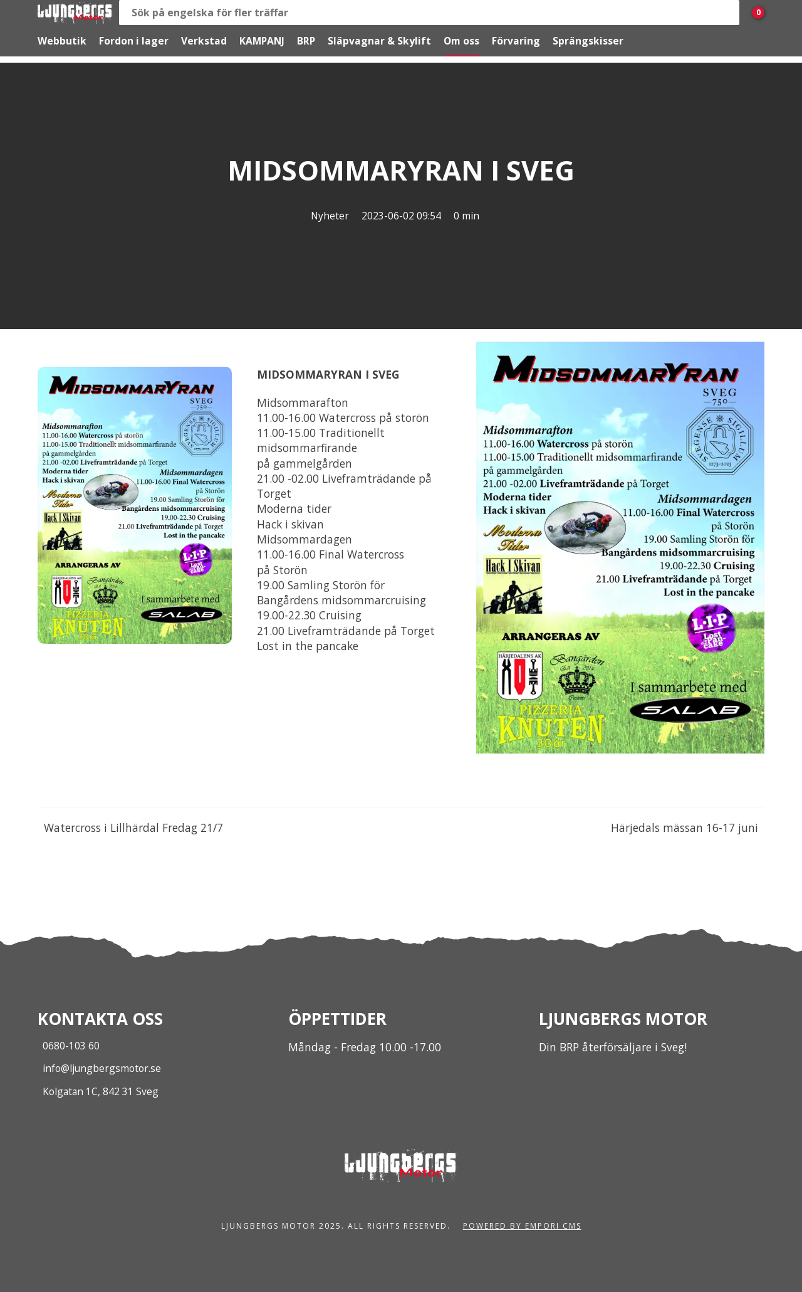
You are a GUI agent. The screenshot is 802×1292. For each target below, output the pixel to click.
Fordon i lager (134, 41)
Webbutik (62, 41)
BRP (306, 41)
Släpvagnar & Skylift (379, 41)
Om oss (461, 41)
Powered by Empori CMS (522, 1226)
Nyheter (330, 216)
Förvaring (516, 41)
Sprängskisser (588, 41)
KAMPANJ (261, 41)
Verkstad (204, 41)
